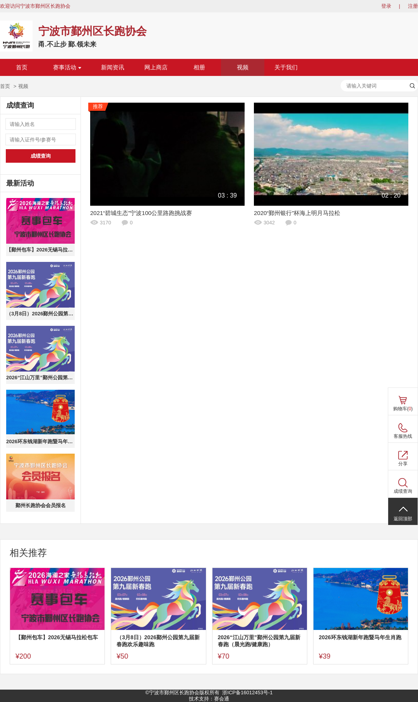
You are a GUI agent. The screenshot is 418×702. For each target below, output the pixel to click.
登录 (386, 6)
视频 (242, 67)
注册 (413, 6)
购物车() (403, 408)
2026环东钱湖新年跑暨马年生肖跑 (40, 441)
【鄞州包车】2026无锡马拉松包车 (40, 250)
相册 (199, 67)
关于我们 (286, 67)
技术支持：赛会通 (209, 699)
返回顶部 (403, 518)
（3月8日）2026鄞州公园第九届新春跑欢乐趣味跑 (40, 314)
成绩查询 (41, 156)
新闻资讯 (112, 67)
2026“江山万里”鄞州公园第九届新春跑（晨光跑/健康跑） (40, 377)
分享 (403, 463)
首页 (21, 67)
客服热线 (403, 436)
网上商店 (156, 67)
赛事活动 (67, 67)
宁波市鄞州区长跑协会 (92, 31)
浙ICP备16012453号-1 (247, 692)
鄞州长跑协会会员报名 (40, 505)
